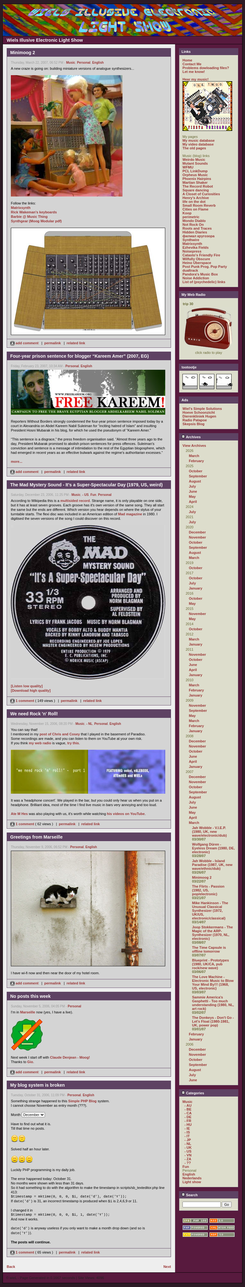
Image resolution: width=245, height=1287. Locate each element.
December (197, 532)
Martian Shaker (195, 182)
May (192, 496)
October (195, 471)
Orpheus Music (195, 175)
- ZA (187, 1159)
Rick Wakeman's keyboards (34, 212)
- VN (187, 1155)
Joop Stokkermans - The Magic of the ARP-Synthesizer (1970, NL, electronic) (212, 932)
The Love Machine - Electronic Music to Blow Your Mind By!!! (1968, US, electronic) (213, 982)
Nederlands (192, 1178)
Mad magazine (130, 514)
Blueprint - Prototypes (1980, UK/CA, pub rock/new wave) (210, 964)
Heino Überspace (196, 263)
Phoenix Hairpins (196, 179)
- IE (187, 1128)
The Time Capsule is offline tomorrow (209, 949)
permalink (52, 343)
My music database (198, 140)
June (193, 491)
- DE (187, 1117)
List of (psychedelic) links (203, 282)
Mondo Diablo (194, 221)
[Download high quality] (31, 690)
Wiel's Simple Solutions (202, 409)
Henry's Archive (195, 198)
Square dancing (195, 190)
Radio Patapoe (194, 420)
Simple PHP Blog (82, 1101)
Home (187, 60)
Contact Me (191, 64)
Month (16, 1115)
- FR (187, 1121)
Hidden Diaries (194, 232)
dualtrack (190, 270)
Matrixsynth (21, 208)
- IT (187, 1136)
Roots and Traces (197, 228)
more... (16, 461)
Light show (191, 1182)
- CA (188, 1113)
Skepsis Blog (193, 424)
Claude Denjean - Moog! (70, 1057)
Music (70, 62)
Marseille (27, 1012)
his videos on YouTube (126, 814)
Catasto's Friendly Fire (201, 255)
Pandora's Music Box (200, 274)
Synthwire (190, 240)
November (197, 537)
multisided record (75, 501)
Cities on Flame (195, 209)
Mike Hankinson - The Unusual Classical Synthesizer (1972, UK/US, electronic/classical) (210, 910)
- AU (187, 1105)
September (198, 476)
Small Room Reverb (199, 205)
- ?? (187, 1163)
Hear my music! (195, 79)
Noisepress (191, 251)
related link (76, 343)
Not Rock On (193, 224)
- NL (89, 724)
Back (11, 1267)
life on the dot (193, 202)
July (192, 486)
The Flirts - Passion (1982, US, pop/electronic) (208, 890)
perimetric (190, 217)
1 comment (22, 701)
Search (190, 1195)
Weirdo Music (193, 159)
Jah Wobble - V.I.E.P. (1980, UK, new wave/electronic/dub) (209, 831)
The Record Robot (197, 186)
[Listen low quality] (27, 686)
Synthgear (19, 221)
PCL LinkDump (195, 171)
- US (85, 495)
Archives (191, 437)
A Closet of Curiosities (201, 194)
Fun (93, 495)
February (196, 461)
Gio (30, 1062)
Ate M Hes (19, 814)
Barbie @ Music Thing (29, 216)
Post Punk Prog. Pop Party (204, 266)
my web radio (40, 743)
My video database (198, 144)
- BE (187, 1109)
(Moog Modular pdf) (45, 221)
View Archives (194, 445)
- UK (188, 1147)
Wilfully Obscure (196, 259)
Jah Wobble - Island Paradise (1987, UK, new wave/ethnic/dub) (212, 864)
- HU (188, 1124)
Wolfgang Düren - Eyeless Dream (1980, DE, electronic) (213, 848)
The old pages (194, 148)
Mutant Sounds (195, 163)
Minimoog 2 (202, 877)
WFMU (187, 167)
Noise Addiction (195, 278)
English (98, 62)
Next (167, 1267)
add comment (25, 343)
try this (73, 743)
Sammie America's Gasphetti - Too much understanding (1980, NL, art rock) (213, 1003)
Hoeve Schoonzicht (198, 412)
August (195, 481)
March (194, 456)
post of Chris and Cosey (60, 734)
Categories (193, 1093)
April (193, 502)
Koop (186, 213)
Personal (83, 62)
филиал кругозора (198, 236)
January (195, 588)
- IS (187, 1132)
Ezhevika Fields (195, 247)
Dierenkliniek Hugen (199, 416)
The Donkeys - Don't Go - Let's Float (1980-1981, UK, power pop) (213, 1021)
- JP (187, 1140)
